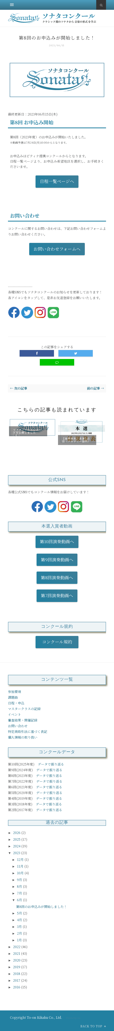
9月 (20, 879)
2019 (17, 967)
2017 (17, 980)
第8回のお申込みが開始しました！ (41, 906)
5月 (20, 913)
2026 (17, 832)
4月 (20, 920)
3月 (20, 926)
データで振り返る (51, 764)
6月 (20, 900)
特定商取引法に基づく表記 (27, 731)
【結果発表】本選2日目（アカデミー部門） (76, 439)
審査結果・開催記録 (22, 720)
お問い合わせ (18, 726)
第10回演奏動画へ (57, 541)
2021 (17, 953)
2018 (17, 973)
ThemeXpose (73, 1017)
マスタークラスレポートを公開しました (27, 431)
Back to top (93, 1026)
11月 (20, 866)
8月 (20, 886)
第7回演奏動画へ (57, 595)
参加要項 (14, 691)
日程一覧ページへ (57, 181)
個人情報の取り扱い (22, 737)
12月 (21, 859)
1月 (20, 940)
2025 (17, 839)
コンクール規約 (59, 642)
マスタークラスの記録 (24, 708)
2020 (17, 960)
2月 (20, 933)
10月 (21, 873)
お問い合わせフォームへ (57, 249)
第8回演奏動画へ (57, 577)
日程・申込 (16, 703)
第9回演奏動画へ (57, 559)
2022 (17, 946)
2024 (17, 846)
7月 (20, 893)
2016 (17, 987)
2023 (17, 852)
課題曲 (13, 697)
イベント (14, 714)
